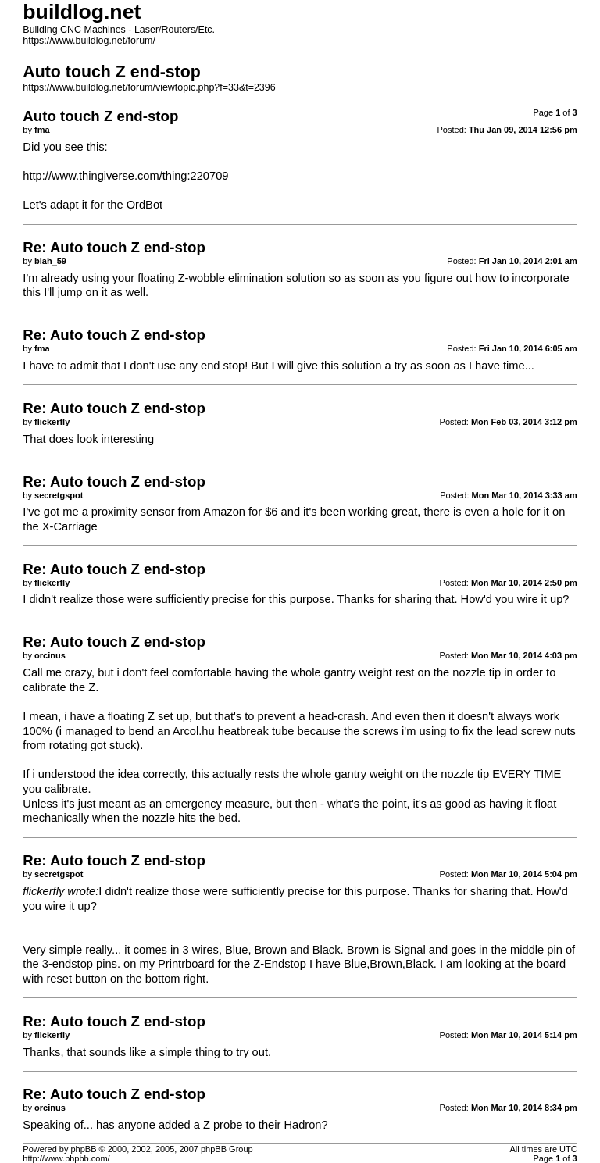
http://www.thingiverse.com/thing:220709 (125, 175)
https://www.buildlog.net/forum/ (89, 40)
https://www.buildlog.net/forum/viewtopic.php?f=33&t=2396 (149, 87)
